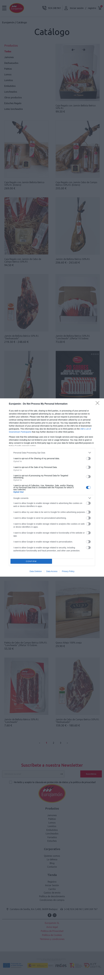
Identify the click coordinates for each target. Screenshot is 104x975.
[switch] (88, 458)
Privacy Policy (68, 571)
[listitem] (52, 452)
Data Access (51, 571)
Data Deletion (36, 571)
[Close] (98, 404)
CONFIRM (31, 561)
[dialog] (52, 487)
